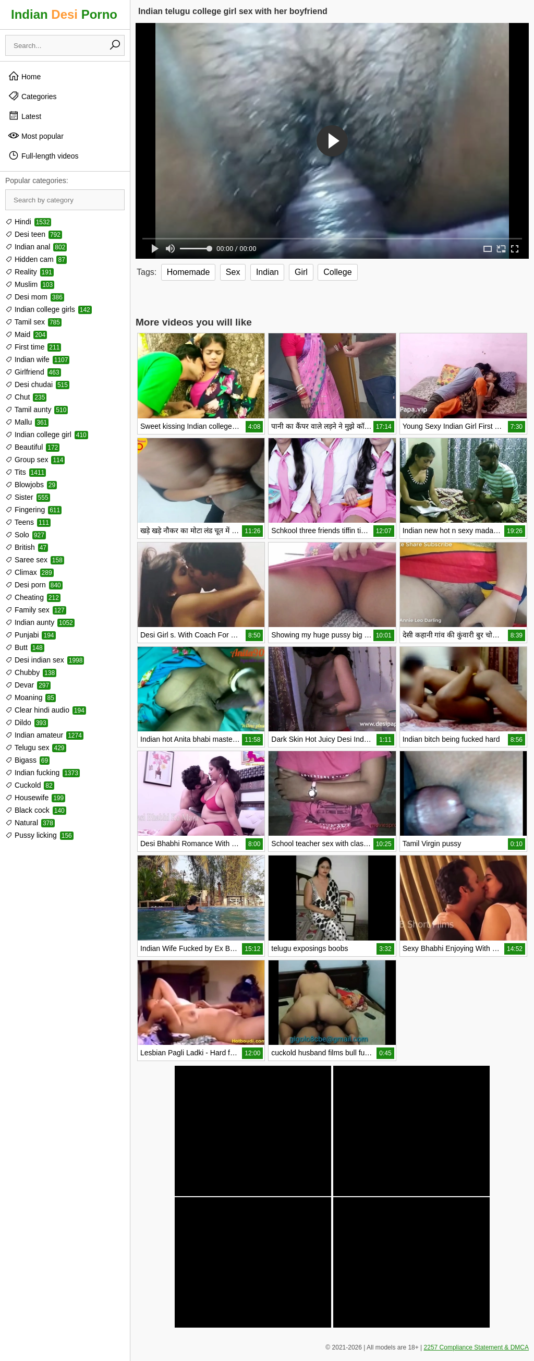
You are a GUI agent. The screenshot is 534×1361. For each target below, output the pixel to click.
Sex (233, 272)
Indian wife (37, 359)
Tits (25, 472)
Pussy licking (39, 835)
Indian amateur (44, 735)
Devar (28, 685)
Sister (27, 497)
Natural (30, 822)
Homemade (188, 272)
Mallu (26, 422)
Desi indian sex (44, 660)
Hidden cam (36, 259)
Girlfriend (33, 372)
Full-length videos (43, 155)
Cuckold (29, 785)
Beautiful (32, 447)
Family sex (35, 610)
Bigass (27, 760)
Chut (25, 397)
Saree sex (34, 560)
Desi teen (33, 234)
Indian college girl (46, 434)
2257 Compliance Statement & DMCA (476, 1347)
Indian (267, 272)
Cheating (32, 597)
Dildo (26, 722)
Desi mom (34, 297)
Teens (28, 522)
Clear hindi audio (45, 710)
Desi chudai (37, 384)
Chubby (30, 672)
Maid (26, 334)
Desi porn (34, 585)
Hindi (28, 222)
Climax (29, 572)
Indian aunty (40, 622)
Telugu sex (35, 747)
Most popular (36, 135)
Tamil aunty (36, 409)
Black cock (35, 810)
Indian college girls (48, 309)
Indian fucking (42, 772)
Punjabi (30, 635)
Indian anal (36, 247)
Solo (25, 535)
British (26, 547)
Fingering (33, 509)
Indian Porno (64, 14)
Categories (32, 96)
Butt (24, 647)
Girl (301, 272)
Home (24, 76)
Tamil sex (33, 322)
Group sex (35, 459)
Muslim (29, 284)
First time (33, 347)
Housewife (35, 797)
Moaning (30, 697)
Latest (24, 116)
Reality (29, 272)
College (337, 272)
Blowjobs (31, 484)
